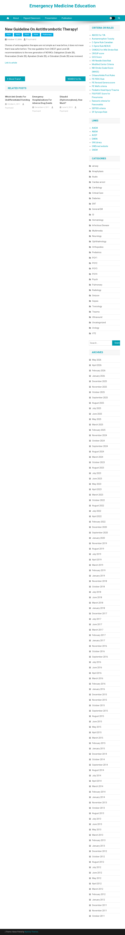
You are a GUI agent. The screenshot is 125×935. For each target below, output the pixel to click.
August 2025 (98, 403)
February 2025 (98, 430)
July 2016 (96, 662)
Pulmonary (47, 35)
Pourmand (31, 39)
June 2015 (97, 721)
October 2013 (98, 808)
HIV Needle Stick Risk (101, 61)
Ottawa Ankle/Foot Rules (103, 75)
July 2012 (96, 867)
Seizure (95, 295)
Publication (67, 18)
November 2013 (99, 802)
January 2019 (98, 576)
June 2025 (97, 414)
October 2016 (98, 651)
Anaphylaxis (97, 171)
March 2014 (97, 786)
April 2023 (97, 489)
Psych (95, 279)
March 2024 (97, 457)
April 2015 (97, 732)
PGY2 (18, 35)
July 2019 (96, 554)
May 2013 (96, 829)
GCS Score (97, 57)
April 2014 (97, 781)
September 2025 (100, 397)
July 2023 (96, 473)
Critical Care (97, 193)
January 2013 (98, 846)
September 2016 (100, 657)
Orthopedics (97, 247)
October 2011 (98, 916)
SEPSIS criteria (99, 108)
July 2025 (96, 408)
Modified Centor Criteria (103, 64)
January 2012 (98, 900)
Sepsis (95, 301)
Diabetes (96, 198)
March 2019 (97, 565)
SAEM (95, 150)
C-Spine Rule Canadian (102, 42)
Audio (95, 177)
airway (95, 166)
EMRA (95, 139)
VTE (94, 333)
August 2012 (98, 862)
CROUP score (98, 53)
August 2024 (98, 451)
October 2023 (98, 462)
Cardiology (97, 187)
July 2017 (96, 619)
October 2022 (98, 500)
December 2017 (99, 613)
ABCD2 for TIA (98, 35)
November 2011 (99, 910)
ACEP (94, 135)
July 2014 (96, 775)
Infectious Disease (100, 225)
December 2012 (99, 851)
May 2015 (96, 727)
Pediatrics (96, 252)
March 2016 (97, 678)
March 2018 (97, 603)
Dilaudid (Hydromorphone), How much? (71, 100)
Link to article (11, 63)
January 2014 (98, 797)
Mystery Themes (31, 932)
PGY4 (36, 35)
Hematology (97, 220)
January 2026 (98, 376)
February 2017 (98, 635)
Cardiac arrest (98, 182)
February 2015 (98, 743)
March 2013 (97, 835)
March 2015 (97, 738)
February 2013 (98, 840)
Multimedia (97, 231)
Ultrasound (97, 317)
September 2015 (100, 711)
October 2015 (98, 705)
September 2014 (100, 765)
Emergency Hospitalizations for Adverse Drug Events (42, 100)
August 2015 (98, 716)
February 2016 (98, 684)
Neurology (97, 236)
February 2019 (98, 570)
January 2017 (98, 640)
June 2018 (97, 597)
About (16, 18)
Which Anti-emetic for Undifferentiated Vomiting (17, 98)
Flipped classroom (31, 18)
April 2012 (97, 883)
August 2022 (98, 505)
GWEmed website (100, 146)
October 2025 (98, 392)
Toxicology (97, 306)
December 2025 (99, 381)
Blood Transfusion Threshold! (17, 79)
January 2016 (98, 689)
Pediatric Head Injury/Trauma (105, 90)
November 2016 (99, 646)
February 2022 (98, 522)
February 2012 (98, 894)
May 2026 (96, 360)
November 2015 (99, 700)
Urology (95, 328)
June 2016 (97, 667)
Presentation (51, 18)
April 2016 (97, 673)
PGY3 (27, 35)
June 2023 (97, 478)
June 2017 (97, 624)
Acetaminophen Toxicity (103, 39)
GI (93, 214)
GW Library (97, 142)
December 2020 (99, 527)
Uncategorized (99, 322)
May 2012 (96, 878)
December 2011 (99, 905)
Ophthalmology (99, 241)
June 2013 (97, 824)
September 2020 (100, 532)
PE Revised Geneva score (103, 82)
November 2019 (99, 543)
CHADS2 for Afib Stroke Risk (105, 50)
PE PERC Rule (98, 79)
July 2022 (96, 511)
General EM (97, 209)
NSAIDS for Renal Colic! (77, 79)
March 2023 (97, 495)
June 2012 (97, 873)
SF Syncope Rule (99, 112)
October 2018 (98, 586)
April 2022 (97, 516)
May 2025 (96, 419)
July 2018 (96, 592)
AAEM (95, 128)
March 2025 (97, 424)
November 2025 (99, 387)
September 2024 (100, 446)
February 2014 (98, 792)
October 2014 (98, 759)
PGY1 (9, 35)
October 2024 (98, 441)
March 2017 (97, 630)
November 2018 (99, 581)
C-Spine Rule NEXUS (101, 46)
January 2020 (98, 538)
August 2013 (98, 813)
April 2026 (97, 365)
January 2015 (98, 748)
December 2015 (99, 694)
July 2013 (96, 819)
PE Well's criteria (99, 86)
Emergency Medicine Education (62, 6)
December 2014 (99, 754)
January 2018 (98, 608)
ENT (94, 204)
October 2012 (98, 856)
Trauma (96, 312)
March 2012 (97, 889)
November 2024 (99, 435)
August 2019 (98, 549)
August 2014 (98, 770)
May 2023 (96, 484)
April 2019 (97, 559)
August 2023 (98, 468)
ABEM (95, 131)
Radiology (96, 290)
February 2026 (98, 370)
